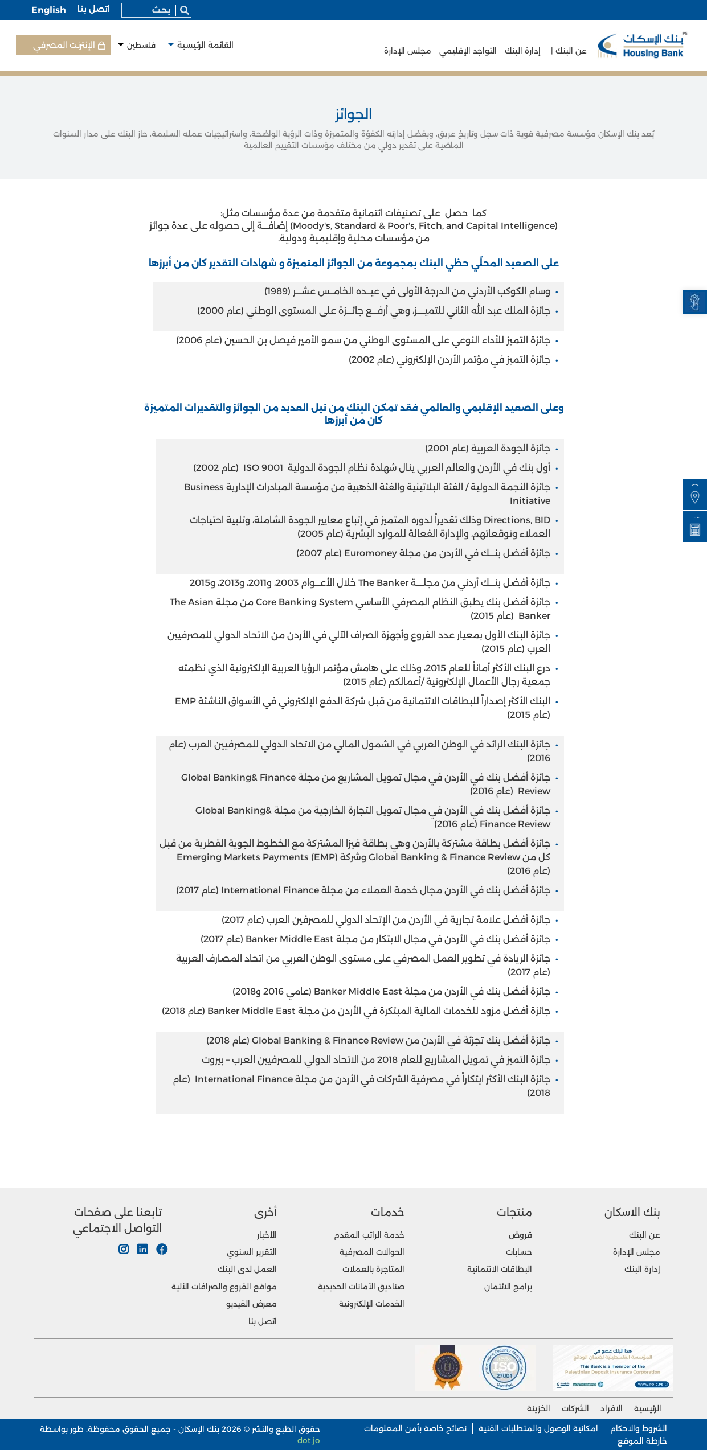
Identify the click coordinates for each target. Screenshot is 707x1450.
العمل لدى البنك (247, 1269)
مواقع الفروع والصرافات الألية (224, 1286)
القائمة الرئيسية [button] (205, 45)
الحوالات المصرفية (372, 1251)
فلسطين (141, 45)
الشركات (575, 1408)
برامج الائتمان (508, 1286)
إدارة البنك (521, 50)
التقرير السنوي (252, 1251)
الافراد (611, 1408)
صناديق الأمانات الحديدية (361, 1286)
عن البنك (644, 1234)
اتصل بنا (93, 9)
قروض (520, 1234)
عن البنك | (566, 50)
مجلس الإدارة (407, 50)
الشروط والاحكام (638, 1428)
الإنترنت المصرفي (64, 45)
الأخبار (267, 1234)
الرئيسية (647, 1408)
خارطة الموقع (642, 1440)
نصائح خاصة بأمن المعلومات (415, 1428)
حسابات (519, 1251)
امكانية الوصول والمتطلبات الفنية (538, 1428)
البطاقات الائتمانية (499, 1269)
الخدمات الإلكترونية (371, 1303)
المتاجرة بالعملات (373, 1269)
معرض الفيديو (251, 1303)
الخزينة (538, 1408)
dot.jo (308, 1440)
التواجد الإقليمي (467, 50)
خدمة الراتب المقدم (369, 1234)
